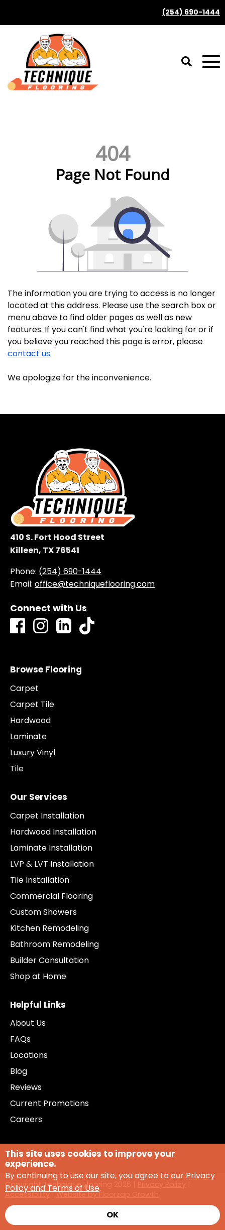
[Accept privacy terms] (112, 1215)
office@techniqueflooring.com (95, 584)
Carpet (24, 689)
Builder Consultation (49, 960)
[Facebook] (17, 626)
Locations (29, 1055)
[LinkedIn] (63, 626)
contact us (29, 353)
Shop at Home (38, 977)
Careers (26, 1120)
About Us (28, 1023)
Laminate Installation (51, 848)
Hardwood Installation (53, 832)
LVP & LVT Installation (52, 864)
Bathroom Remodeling (54, 944)
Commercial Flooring (51, 896)
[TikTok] (86, 626)
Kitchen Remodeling (49, 928)
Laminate (28, 737)
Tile (17, 769)
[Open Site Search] (186, 62)
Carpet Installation (47, 816)
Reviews (26, 1087)
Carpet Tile (32, 705)
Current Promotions (49, 1104)
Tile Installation (39, 880)
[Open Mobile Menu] (211, 62)
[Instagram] (40, 626)
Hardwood (30, 721)
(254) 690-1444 (191, 12)
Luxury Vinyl (32, 753)
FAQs (20, 1039)
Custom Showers (43, 912)
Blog (18, 1071)
